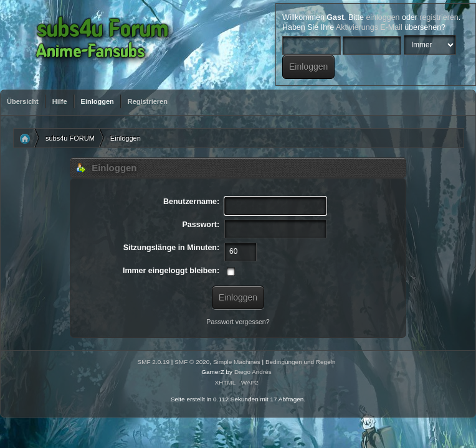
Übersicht (23, 101)
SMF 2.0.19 (154, 361)
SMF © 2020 (191, 361)
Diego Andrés (253, 371)
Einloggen (97, 101)
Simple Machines (236, 361)
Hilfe (59, 101)
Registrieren (148, 101)
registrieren (438, 17)
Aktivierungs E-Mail (369, 27)
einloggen (382, 17)
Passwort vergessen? (237, 321)
